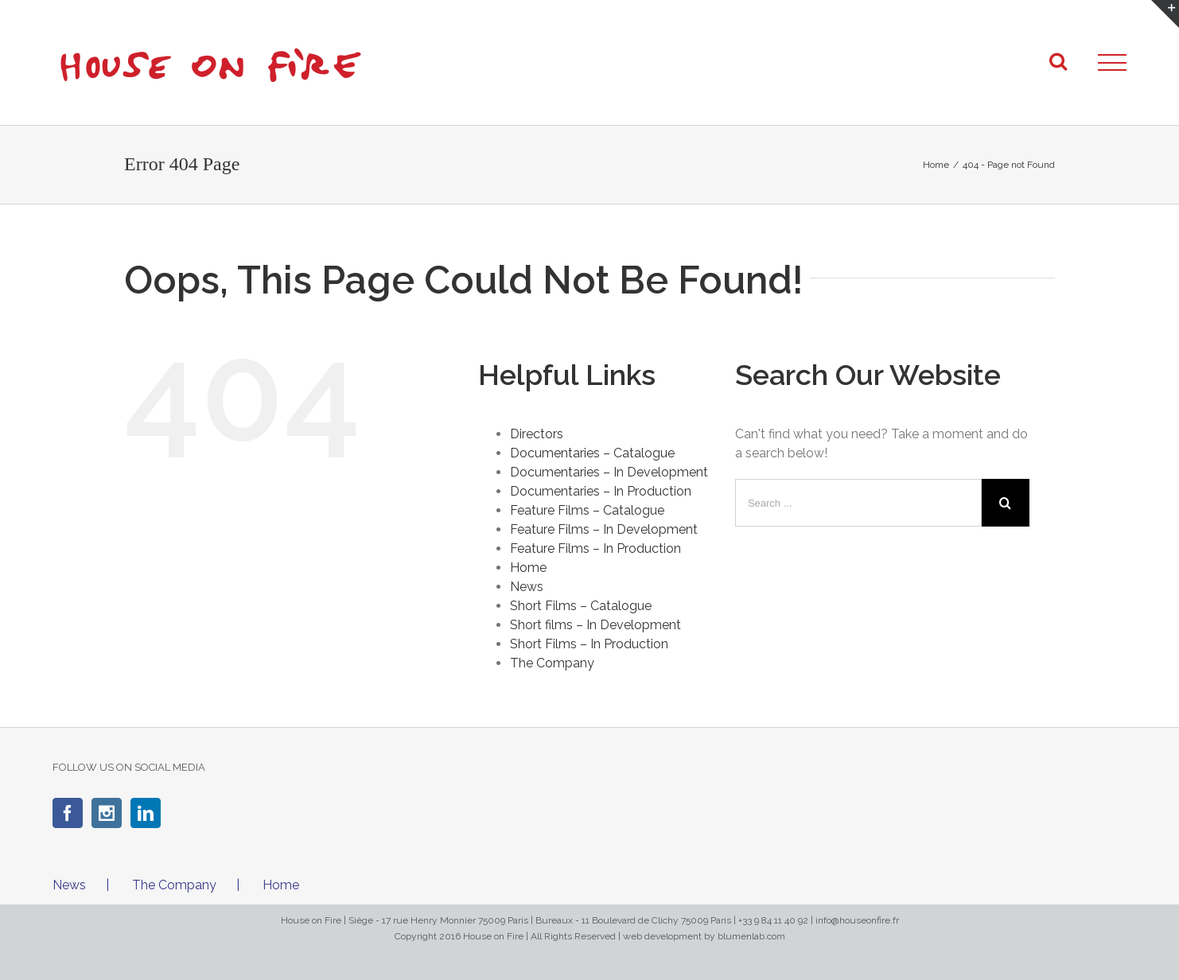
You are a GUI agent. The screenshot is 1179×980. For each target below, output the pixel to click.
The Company (552, 663)
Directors (536, 433)
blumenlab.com (751, 936)
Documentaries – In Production (600, 491)
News (526, 586)
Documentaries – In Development (609, 472)
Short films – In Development (595, 624)
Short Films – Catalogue (581, 605)
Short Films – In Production (589, 643)
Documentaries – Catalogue (592, 453)
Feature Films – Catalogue (587, 510)
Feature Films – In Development (604, 529)
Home (528, 567)
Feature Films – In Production (595, 548)
